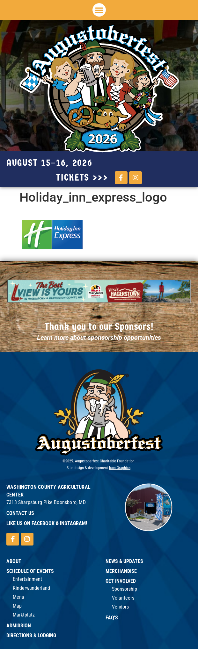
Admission (18, 626)
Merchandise (121, 571)
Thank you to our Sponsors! (99, 326)
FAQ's (112, 618)
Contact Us (20, 513)
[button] (99, 10)
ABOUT (13, 561)
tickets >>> (82, 177)
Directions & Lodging (31, 635)
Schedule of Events (30, 571)
